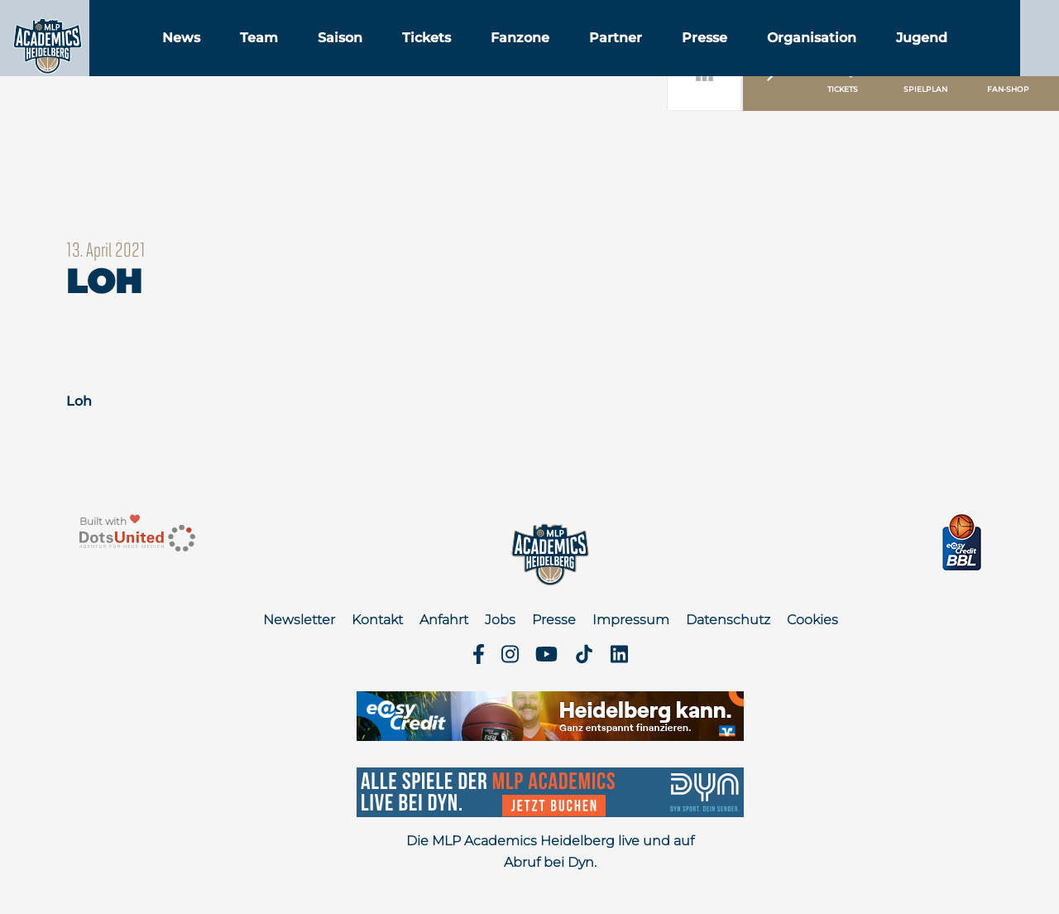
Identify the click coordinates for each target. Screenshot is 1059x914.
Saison (424, 57)
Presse (789, 57)
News (266, 57)
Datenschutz (728, 620)
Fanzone (604, 57)
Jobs (500, 620)
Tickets (510, 57)
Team (343, 57)
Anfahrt (443, 620)
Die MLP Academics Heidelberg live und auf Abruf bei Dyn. (550, 851)
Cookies (812, 620)
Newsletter (299, 620)
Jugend (1006, 57)
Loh (79, 401)
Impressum (630, 620)
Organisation (896, 57)
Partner (699, 57)
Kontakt (377, 620)
